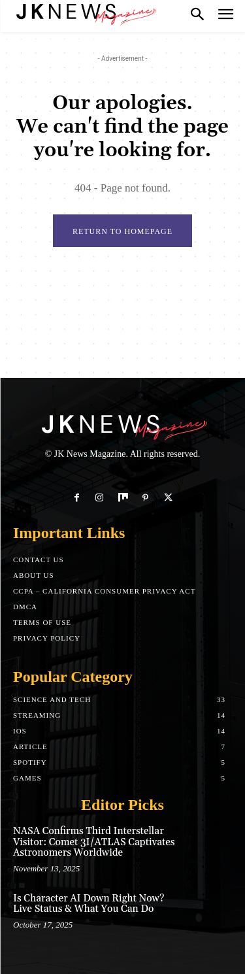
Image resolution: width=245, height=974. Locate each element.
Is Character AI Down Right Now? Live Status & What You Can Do (88, 904)
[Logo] (85, 13)
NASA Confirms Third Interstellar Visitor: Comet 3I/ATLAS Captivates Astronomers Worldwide (94, 842)
